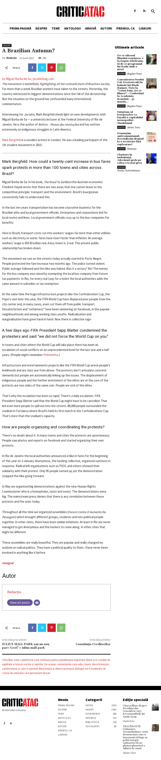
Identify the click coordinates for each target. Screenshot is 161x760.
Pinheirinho (50, 355)
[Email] (37, 603)
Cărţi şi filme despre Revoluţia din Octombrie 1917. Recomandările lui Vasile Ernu (135, 711)
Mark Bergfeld (11, 140)
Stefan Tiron (133, 127)
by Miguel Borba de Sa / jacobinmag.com (28, 79)
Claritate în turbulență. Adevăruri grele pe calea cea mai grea (129, 159)
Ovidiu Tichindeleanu (128, 170)
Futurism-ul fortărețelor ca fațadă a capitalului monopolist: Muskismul (130, 117)
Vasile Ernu (128, 721)
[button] (153, 11)
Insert (7, 45)
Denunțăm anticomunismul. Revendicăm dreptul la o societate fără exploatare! (130, 139)
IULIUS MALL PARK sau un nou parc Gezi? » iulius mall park (25, 646)
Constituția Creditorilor (93, 644)
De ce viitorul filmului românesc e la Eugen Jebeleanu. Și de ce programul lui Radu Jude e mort (130, 62)
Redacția (11, 58)
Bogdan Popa (134, 73)
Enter (121, 73)
